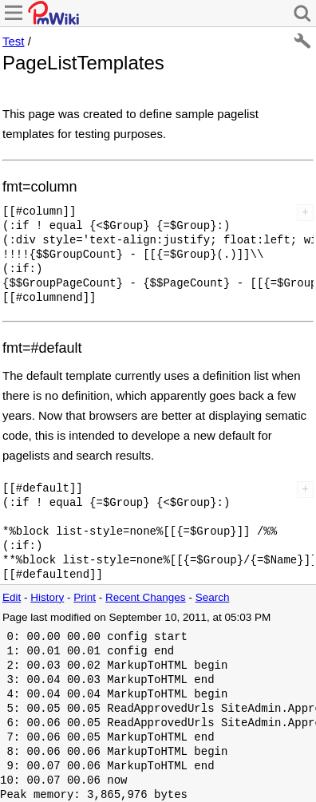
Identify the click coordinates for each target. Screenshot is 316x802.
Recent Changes (145, 597)
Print (84, 597)
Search (213, 597)
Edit (11, 597)
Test (13, 41)
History (47, 597)
